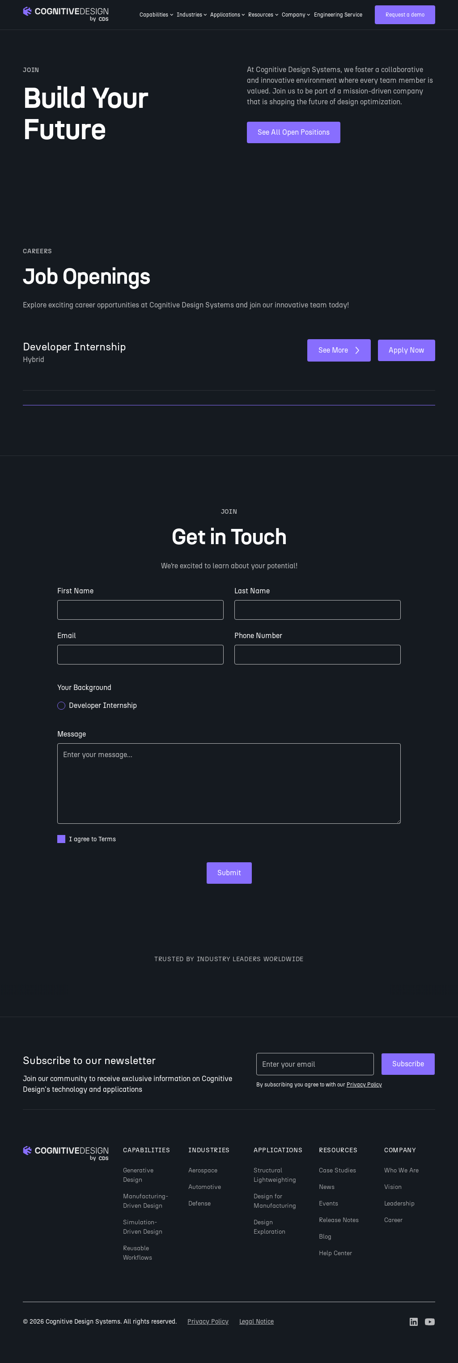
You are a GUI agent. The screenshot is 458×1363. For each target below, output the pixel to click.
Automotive (204, 1187)
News (327, 1187)
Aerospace (202, 1170)
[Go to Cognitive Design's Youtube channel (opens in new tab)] (429, 1321)
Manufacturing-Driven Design (146, 1201)
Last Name (252, 591)
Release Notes (339, 1220)
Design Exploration (269, 1226)
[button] (156, 14)
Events (328, 1203)
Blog (325, 1236)
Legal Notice (256, 1321)
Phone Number (258, 635)
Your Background (84, 687)
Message (71, 734)
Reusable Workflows (137, 1252)
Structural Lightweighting (275, 1175)
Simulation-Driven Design (142, 1226)
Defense (199, 1203)
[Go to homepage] (66, 14)
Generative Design (138, 1175)
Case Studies (337, 1170)
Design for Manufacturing (275, 1201)
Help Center (335, 1253)
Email (66, 635)
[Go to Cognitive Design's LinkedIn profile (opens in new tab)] (413, 1321)
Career (393, 1220)
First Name (75, 591)
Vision (393, 1187)
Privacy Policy (208, 1321)
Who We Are (401, 1170)
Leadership (399, 1203)
